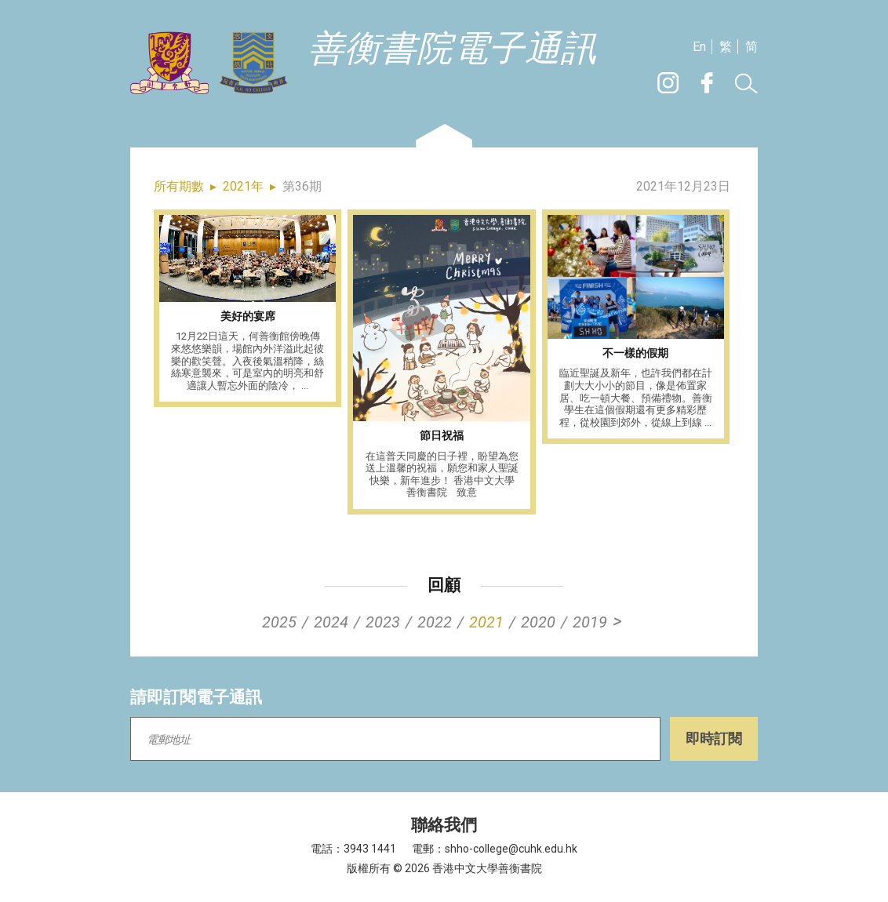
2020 (538, 622)
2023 (383, 622)
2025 (279, 622)
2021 (486, 622)
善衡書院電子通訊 (452, 49)
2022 (434, 622)
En (699, 46)
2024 (331, 622)
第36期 (302, 186)
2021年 (243, 186)
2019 (590, 622)
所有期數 (179, 186)
